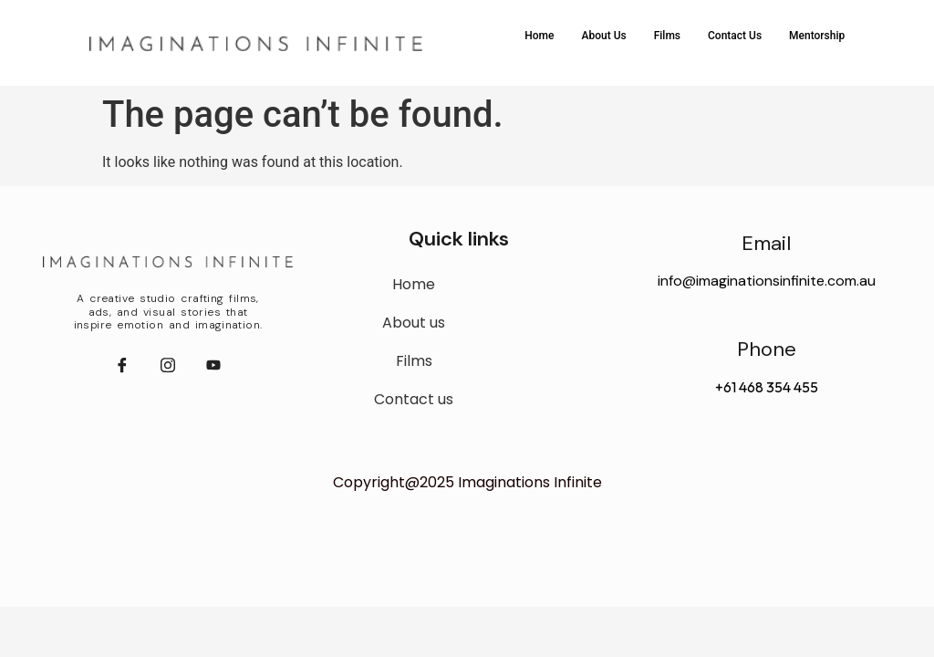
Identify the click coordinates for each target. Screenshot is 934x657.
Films (667, 35)
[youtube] (213, 366)
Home (539, 35)
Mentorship (817, 35)
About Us (603, 35)
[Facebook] (122, 366)
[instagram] (168, 366)
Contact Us (735, 35)
